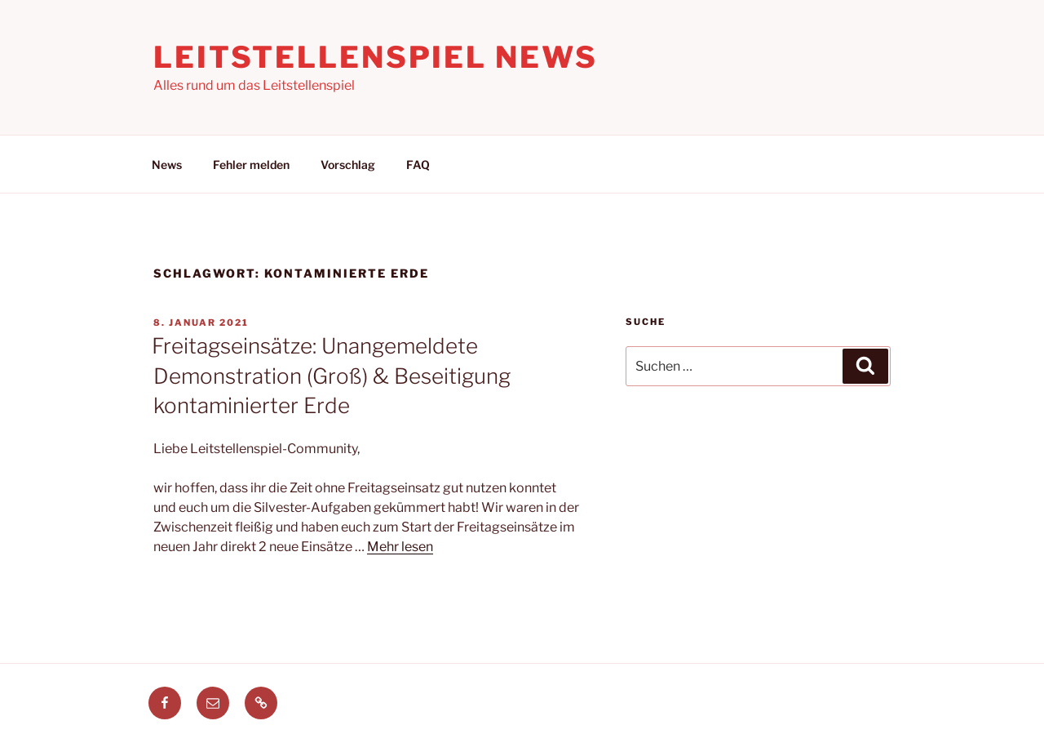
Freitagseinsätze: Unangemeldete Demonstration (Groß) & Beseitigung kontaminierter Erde (331, 375)
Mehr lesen (400, 546)
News (167, 164)
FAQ (418, 164)
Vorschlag (348, 164)
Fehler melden (251, 164)
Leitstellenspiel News (375, 57)
